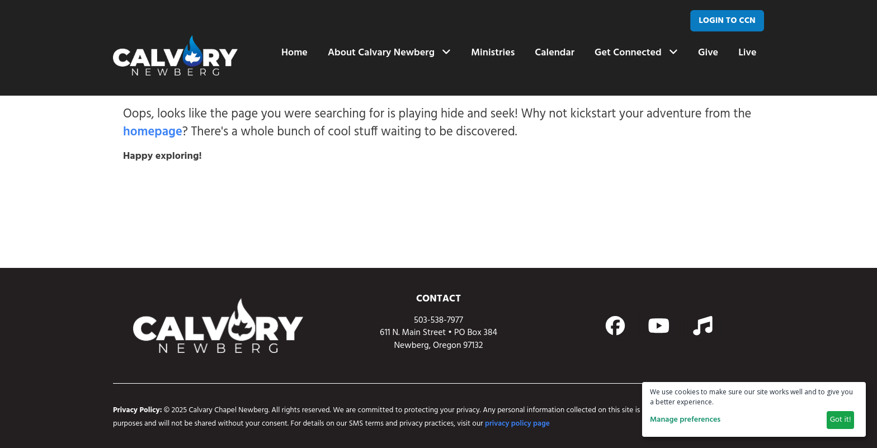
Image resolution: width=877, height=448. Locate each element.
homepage (152, 132)
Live (747, 53)
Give (708, 53)
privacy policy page (517, 424)
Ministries (493, 53)
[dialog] (754, 409)
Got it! (840, 419)
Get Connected (636, 53)
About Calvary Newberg (389, 53)
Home (294, 53)
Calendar (554, 53)
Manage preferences (685, 420)
